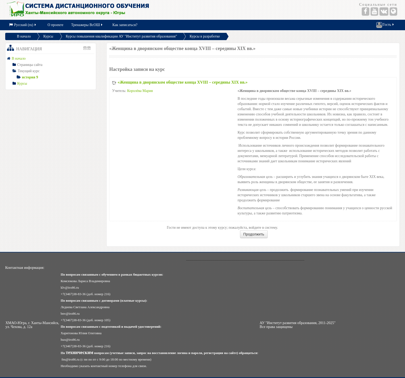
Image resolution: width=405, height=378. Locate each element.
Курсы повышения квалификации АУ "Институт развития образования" (121, 36)
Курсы (48, 36)
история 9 (30, 77)
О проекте (55, 25)
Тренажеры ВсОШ (87, 25)
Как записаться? (124, 25)
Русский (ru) (23, 25)
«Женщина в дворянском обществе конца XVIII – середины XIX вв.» (183, 82)
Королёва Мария (140, 91)
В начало (24, 36)
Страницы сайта (29, 65)
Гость (385, 25)
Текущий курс (29, 71)
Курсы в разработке (204, 36)
